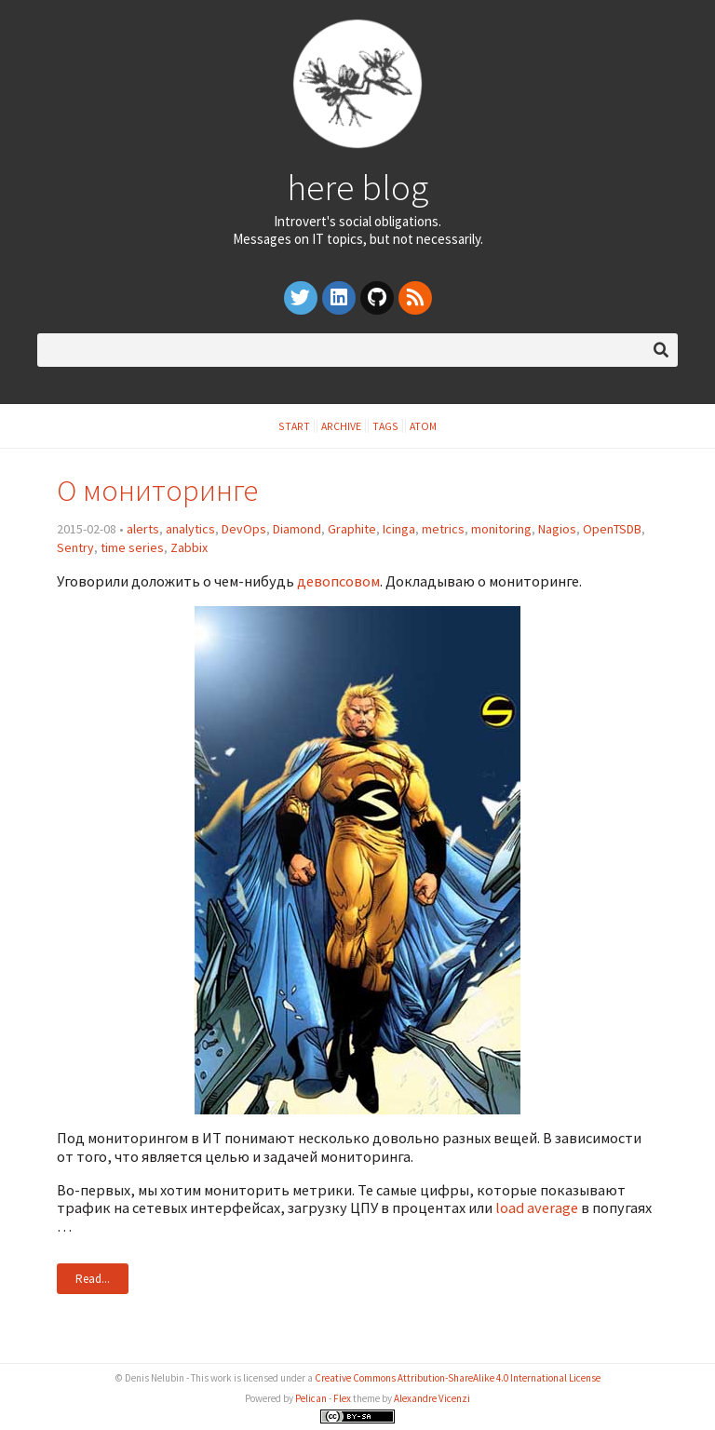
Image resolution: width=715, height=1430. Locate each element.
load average (536, 1207)
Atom (423, 426)
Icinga (399, 528)
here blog (357, 187)
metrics (443, 528)
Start (294, 426)
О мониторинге (157, 490)
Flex (342, 1398)
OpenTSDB (612, 528)
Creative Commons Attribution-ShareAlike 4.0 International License (457, 1377)
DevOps (244, 528)
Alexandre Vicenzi (432, 1398)
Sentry (75, 547)
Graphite (352, 528)
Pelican (311, 1398)
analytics (190, 528)
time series (132, 547)
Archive (341, 426)
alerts (143, 528)
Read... (92, 1279)
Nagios (557, 528)
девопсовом (338, 581)
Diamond (297, 528)
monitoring (501, 528)
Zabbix (189, 547)
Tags (385, 426)
